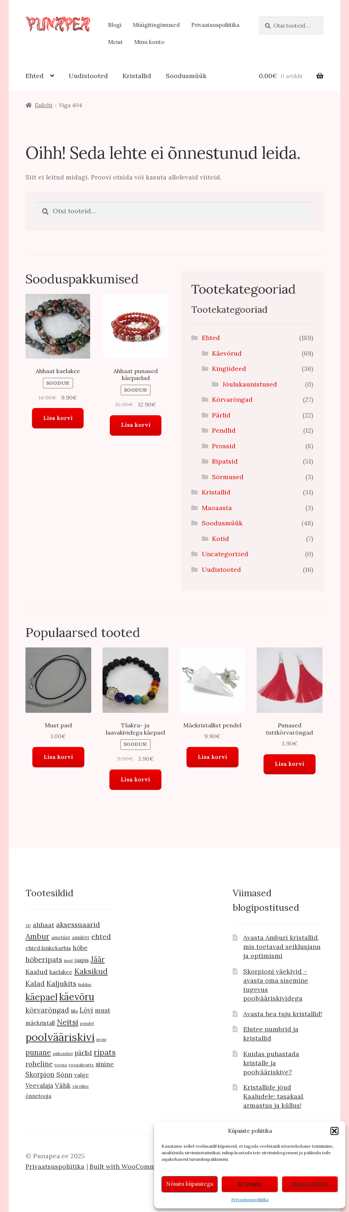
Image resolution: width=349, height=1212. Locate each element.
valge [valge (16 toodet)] (81, 1074)
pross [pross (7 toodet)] (101, 1039)
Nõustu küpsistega (189, 1183)
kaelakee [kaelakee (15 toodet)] (60, 971)
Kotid (220, 538)
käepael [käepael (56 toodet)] (41, 997)
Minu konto (149, 42)
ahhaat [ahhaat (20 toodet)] (43, 925)
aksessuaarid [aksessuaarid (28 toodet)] (78, 924)
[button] (334, 1131)
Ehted (34, 76)
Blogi (114, 24)
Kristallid (137, 76)
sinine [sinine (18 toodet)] (105, 1064)
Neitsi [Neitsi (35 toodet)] (67, 1022)
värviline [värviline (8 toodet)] (80, 1086)
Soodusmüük (186, 76)
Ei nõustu (250, 1183)
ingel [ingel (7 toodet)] (68, 960)
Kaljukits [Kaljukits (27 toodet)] (61, 983)
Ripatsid (225, 461)
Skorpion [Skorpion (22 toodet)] (40, 1074)
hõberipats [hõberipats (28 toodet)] (43, 959)
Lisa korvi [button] (58, 418)
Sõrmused (228, 477)
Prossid (224, 446)
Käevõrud (227, 353)
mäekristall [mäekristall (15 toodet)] (40, 1022)
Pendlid (224, 430)
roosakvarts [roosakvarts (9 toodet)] (81, 1064)
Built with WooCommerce (129, 1166)
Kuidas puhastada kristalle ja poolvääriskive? (271, 1063)
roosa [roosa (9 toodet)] (61, 1064)
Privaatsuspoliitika (250, 1199)
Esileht (44, 105)
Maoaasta (217, 508)
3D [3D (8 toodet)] (28, 925)
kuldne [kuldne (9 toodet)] (85, 984)
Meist (115, 42)
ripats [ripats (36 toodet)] (105, 1052)
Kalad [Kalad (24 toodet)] (35, 983)
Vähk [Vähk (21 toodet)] (63, 1085)
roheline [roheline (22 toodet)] (39, 1064)
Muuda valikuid (310, 1183)
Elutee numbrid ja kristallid (270, 1033)
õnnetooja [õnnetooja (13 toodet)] (38, 1095)
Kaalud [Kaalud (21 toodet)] (36, 971)
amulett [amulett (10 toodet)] (80, 937)
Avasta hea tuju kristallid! (282, 1014)
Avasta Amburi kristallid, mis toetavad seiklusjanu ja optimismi (282, 946)
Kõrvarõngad (232, 399)
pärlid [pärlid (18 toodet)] (83, 1053)
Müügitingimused (156, 24)
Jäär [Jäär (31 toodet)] (98, 959)
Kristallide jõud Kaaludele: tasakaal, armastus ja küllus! (273, 1096)
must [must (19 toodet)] (102, 1010)
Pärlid (221, 415)
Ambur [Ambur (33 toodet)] (37, 936)
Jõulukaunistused (249, 384)
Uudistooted (88, 76)
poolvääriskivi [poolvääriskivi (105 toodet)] (60, 1037)
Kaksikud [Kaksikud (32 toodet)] (91, 971)
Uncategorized (225, 554)
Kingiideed (229, 368)
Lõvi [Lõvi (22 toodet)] (86, 1010)
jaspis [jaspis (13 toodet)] (82, 960)
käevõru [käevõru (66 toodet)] (76, 997)
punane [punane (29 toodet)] (38, 1052)
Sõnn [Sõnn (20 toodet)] (64, 1074)
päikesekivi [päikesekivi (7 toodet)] (63, 1053)
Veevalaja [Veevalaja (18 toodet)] (39, 1086)
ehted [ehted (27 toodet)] (101, 936)
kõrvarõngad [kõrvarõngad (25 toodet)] (47, 1010)
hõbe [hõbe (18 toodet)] (80, 948)
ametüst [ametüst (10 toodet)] (60, 937)
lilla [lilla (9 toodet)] (74, 1011)
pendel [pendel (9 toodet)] (87, 1023)
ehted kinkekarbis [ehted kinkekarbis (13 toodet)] (48, 948)
